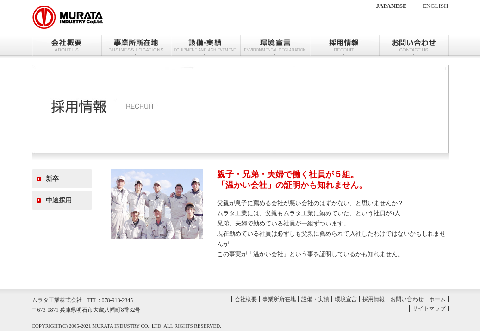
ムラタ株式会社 (68, 17)
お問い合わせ (414, 45)
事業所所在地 (136, 45)
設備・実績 (205, 45)
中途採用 (59, 200)
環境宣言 (275, 45)
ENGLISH (436, 5)
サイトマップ (429, 308)
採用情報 (344, 45)
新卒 (52, 178)
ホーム (437, 299)
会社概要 (66, 45)
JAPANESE (391, 5)
